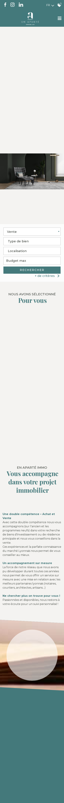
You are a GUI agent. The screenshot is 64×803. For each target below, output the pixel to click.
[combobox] (32, 232)
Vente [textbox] (12, 232)
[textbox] (32, 241)
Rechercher (32, 270)
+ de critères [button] (48, 276)
